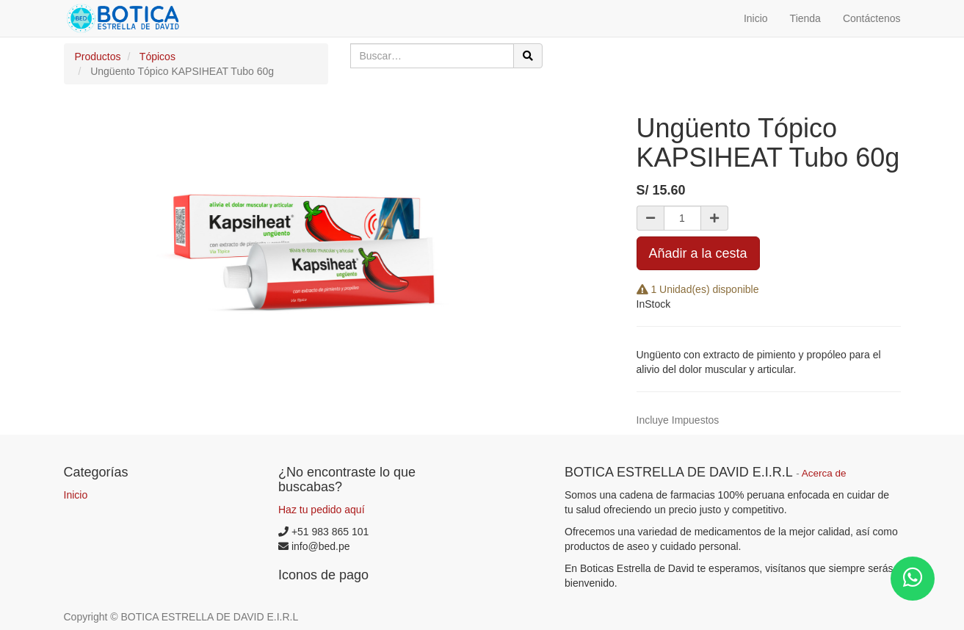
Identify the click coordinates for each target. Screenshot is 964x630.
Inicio (76, 495)
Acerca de (824, 473)
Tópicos (157, 56)
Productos (98, 56)
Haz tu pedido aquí (321, 509)
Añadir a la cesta (698, 253)
